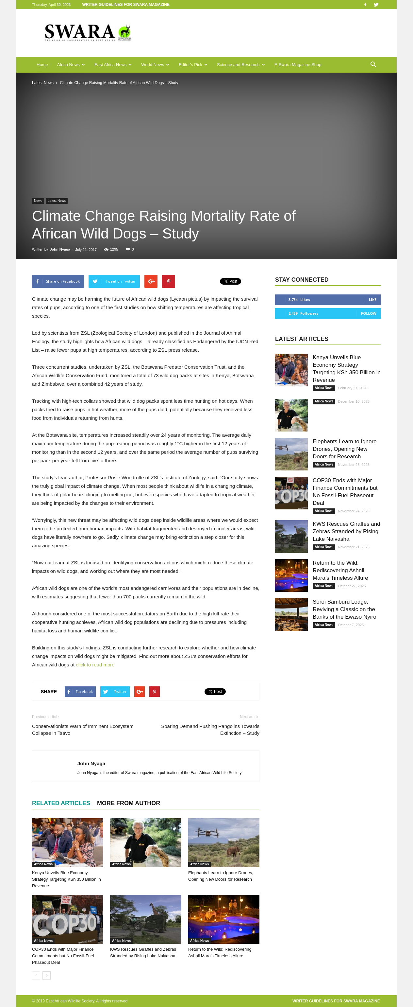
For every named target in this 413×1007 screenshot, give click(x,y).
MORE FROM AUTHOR (128, 803)
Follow (368, 313)
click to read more (95, 664)
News (38, 201)
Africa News (71, 64)
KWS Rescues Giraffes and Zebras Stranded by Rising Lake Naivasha (346, 531)
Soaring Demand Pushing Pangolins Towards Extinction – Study (210, 729)
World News (155, 64)
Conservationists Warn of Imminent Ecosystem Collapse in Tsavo (82, 729)
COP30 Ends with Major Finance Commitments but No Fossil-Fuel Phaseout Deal (63, 956)
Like (372, 299)
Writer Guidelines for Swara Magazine (126, 4)
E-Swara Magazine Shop (298, 64)
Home (42, 64)
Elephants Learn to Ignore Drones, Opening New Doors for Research (345, 449)
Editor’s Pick (193, 64)
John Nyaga (60, 249)
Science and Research (241, 64)
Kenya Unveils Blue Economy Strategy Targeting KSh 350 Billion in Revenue (66, 879)
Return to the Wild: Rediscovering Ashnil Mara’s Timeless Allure (340, 570)
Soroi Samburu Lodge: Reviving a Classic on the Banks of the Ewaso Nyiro (344, 609)
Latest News (57, 201)
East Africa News (113, 64)
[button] (373, 65)
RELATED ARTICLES (61, 803)
